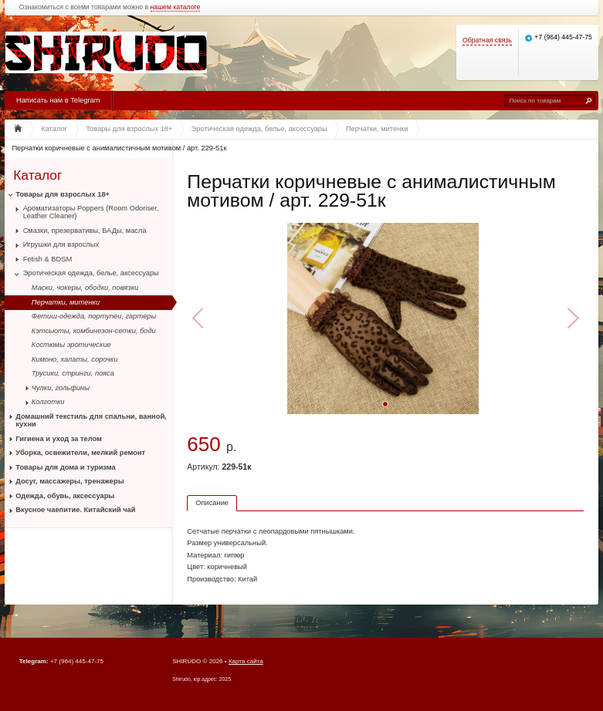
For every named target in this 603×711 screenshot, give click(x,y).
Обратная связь (487, 40)
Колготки (48, 402)
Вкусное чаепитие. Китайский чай (75, 510)
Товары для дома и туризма (65, 467)
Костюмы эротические (71, 345)
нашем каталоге (176, 7)
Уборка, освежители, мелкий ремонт (80, 453)
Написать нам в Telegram (58, 100)
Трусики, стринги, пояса (73, 373)
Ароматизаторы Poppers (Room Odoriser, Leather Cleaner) (91, 212)
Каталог (37, 174)
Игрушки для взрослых (61, 244)
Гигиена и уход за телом (58, 439)
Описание (212, 503)
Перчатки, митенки (66, 302)
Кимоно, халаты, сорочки (75, 359)
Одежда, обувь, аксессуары (64, 496)
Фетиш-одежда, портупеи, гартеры (94, 316)
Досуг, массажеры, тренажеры (69, 481)
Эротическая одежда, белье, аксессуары (91, 273)
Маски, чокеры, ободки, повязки (85, 287)
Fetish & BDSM (48, 259)
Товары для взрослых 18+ (62, 194)
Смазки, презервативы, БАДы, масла (85, 230)
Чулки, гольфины (61, 388)
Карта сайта (246, 661)
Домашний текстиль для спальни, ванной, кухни (90, 420)
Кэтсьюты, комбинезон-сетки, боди (94, 331)
